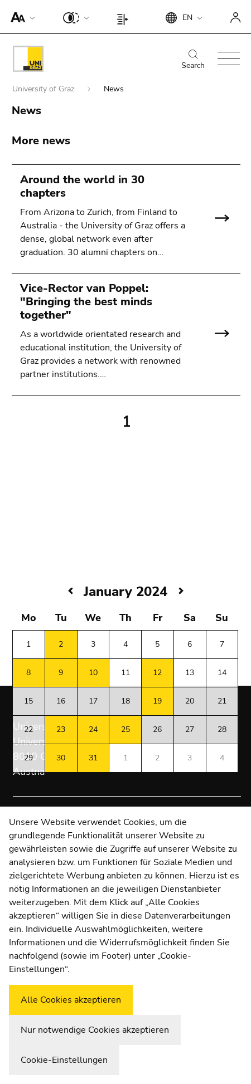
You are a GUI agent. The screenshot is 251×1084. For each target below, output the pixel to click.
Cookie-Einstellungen (64, 1060)
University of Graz (44, 89)
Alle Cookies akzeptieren (71, 1000)
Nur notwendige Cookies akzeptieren (95, 1030)
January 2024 (125, 591)
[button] (20, 16)
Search (193, 60)
